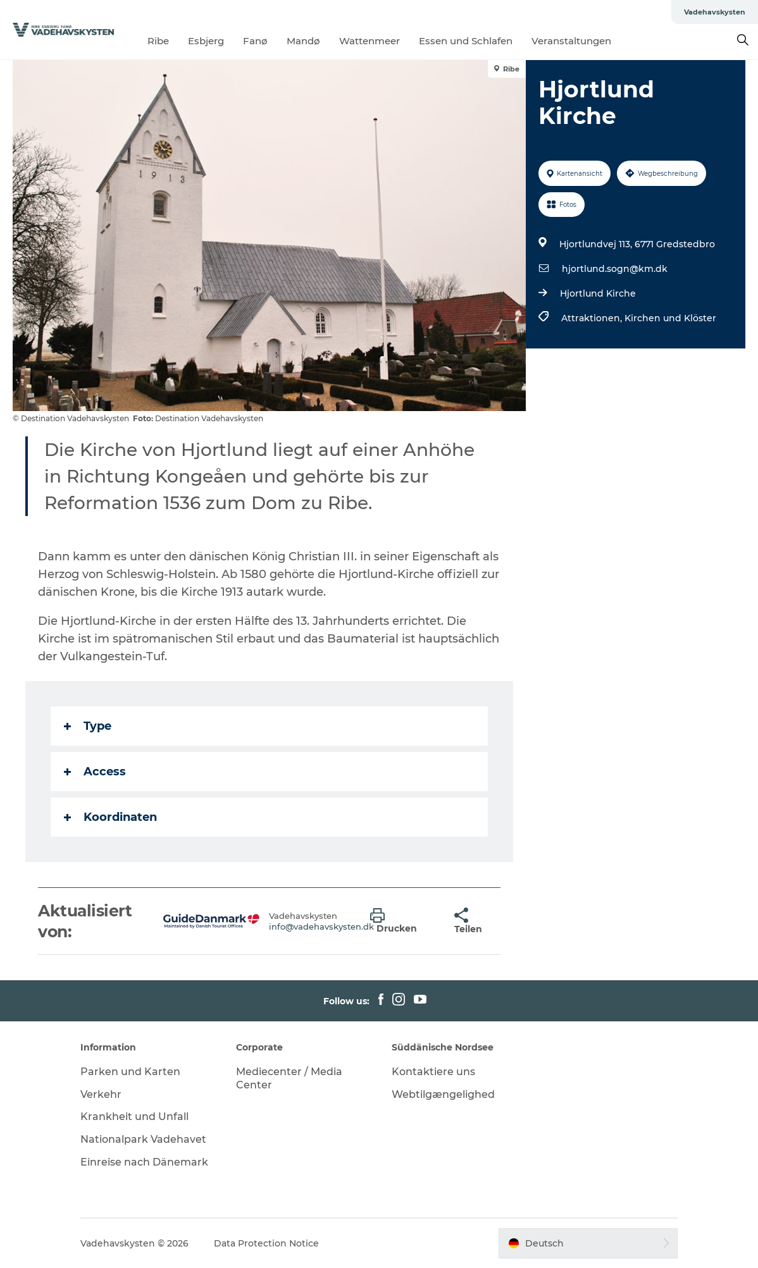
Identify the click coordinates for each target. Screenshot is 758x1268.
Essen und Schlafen (466, 41)
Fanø (255, 41)
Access (95, 772)
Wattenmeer (369, 41)
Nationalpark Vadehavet (143, 1139)
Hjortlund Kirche (598, 293)
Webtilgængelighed (443, 1094)
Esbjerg (206, 41)
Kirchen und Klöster (670, 318)
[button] (402, 921)
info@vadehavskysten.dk (321, 926)
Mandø (303, 41)
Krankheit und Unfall (134, 1117)
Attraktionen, (592, 318)
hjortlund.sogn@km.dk (615, 268)
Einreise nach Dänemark (144, 1162)
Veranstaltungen (571, 41)
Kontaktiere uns (433, 1072)
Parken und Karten (130, 1072)
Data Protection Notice (266, 1243)
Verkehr (100, 1094)
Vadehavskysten (714, 12)
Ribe (158, 41)
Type (87, 726)
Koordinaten (110, 817)
